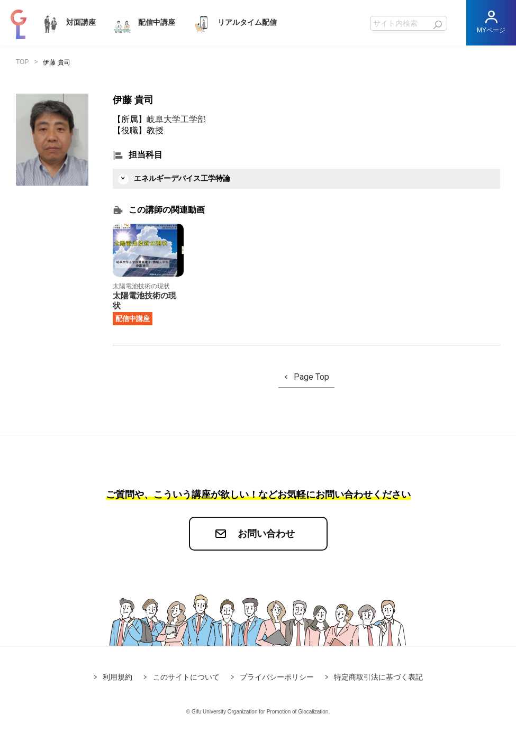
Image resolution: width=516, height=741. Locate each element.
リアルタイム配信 (234, 23)
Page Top (311, 377)
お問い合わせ (266, 533)
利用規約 (117, 677)
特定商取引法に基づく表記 (378, 677)
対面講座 (68, 23)
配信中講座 (143, 23)
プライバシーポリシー (277, 677)
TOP (22, 62)
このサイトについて (186, 677)
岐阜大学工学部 (176, 119)
